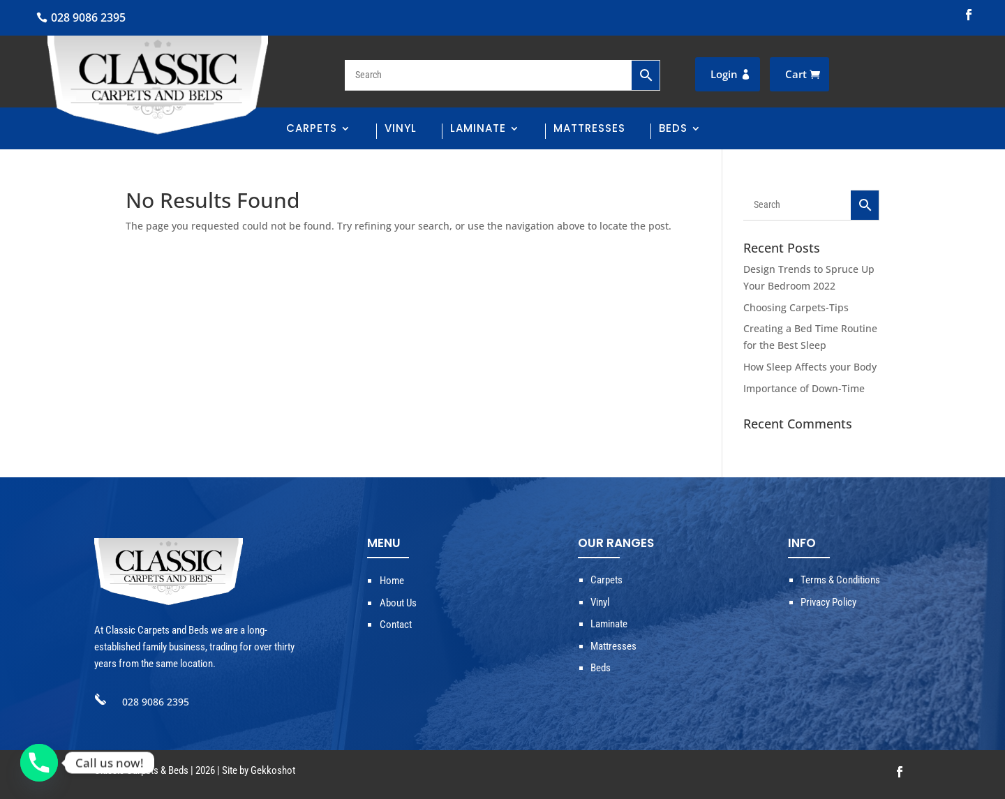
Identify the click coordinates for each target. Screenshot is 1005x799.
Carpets (311, 129)
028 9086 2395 (88, 17)
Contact (396, 624)
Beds (673, 129)
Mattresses (589, 129)
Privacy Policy (828, 602)
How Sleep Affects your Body (810, 366)
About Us (398, 603)
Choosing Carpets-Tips (796, 307)
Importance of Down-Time (804, 388)
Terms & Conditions (840, 580)
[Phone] (39, 763)
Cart (796, 74)
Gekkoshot (273, 770)
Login (724, 74)
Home (392, 580)
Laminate (478, 129)
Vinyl (401, 129)
